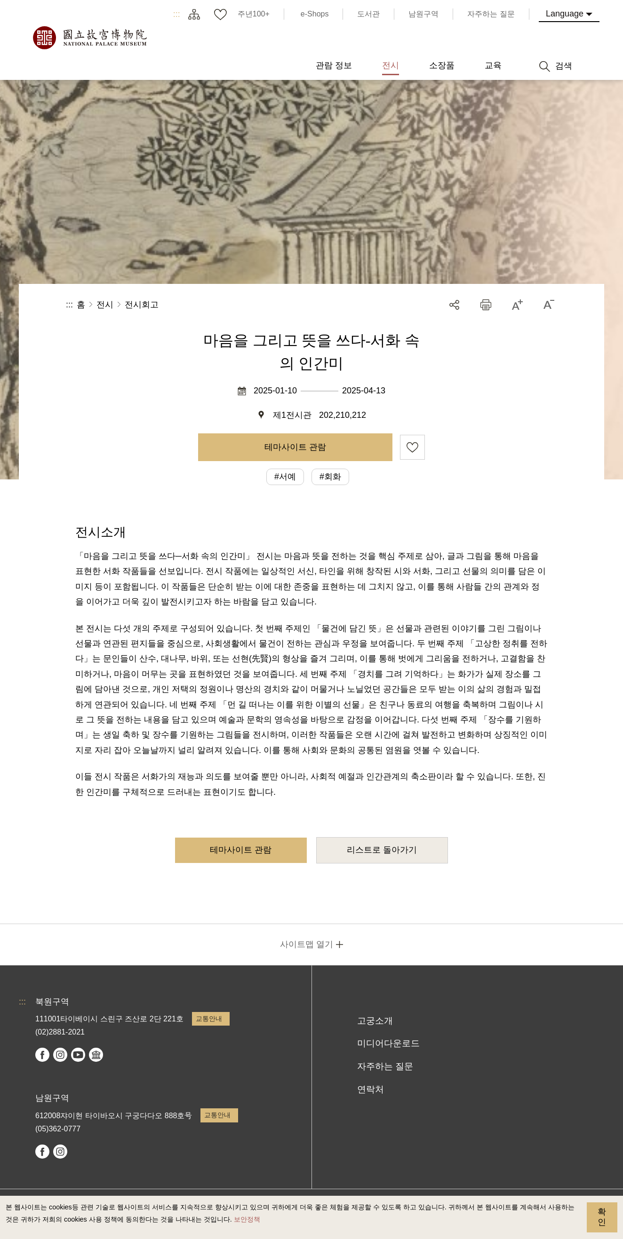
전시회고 (142, 304)
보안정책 (247, 1219)
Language (564, 13)
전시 (104, 304)
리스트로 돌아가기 (382, 850)
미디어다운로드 (388, 1043)
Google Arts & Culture (96, 1055)
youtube (78, 1055)
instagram (60, 1055)
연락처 (370, 1089)
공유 (454, 305)
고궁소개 (375, 1021)
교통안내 (209, 1018)
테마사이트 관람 (295, 447)
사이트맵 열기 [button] (306, 944)
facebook (42, 1055)
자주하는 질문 (385, 1066)
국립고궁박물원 (89, 38)
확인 (602, 1217)
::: (176, 14)
